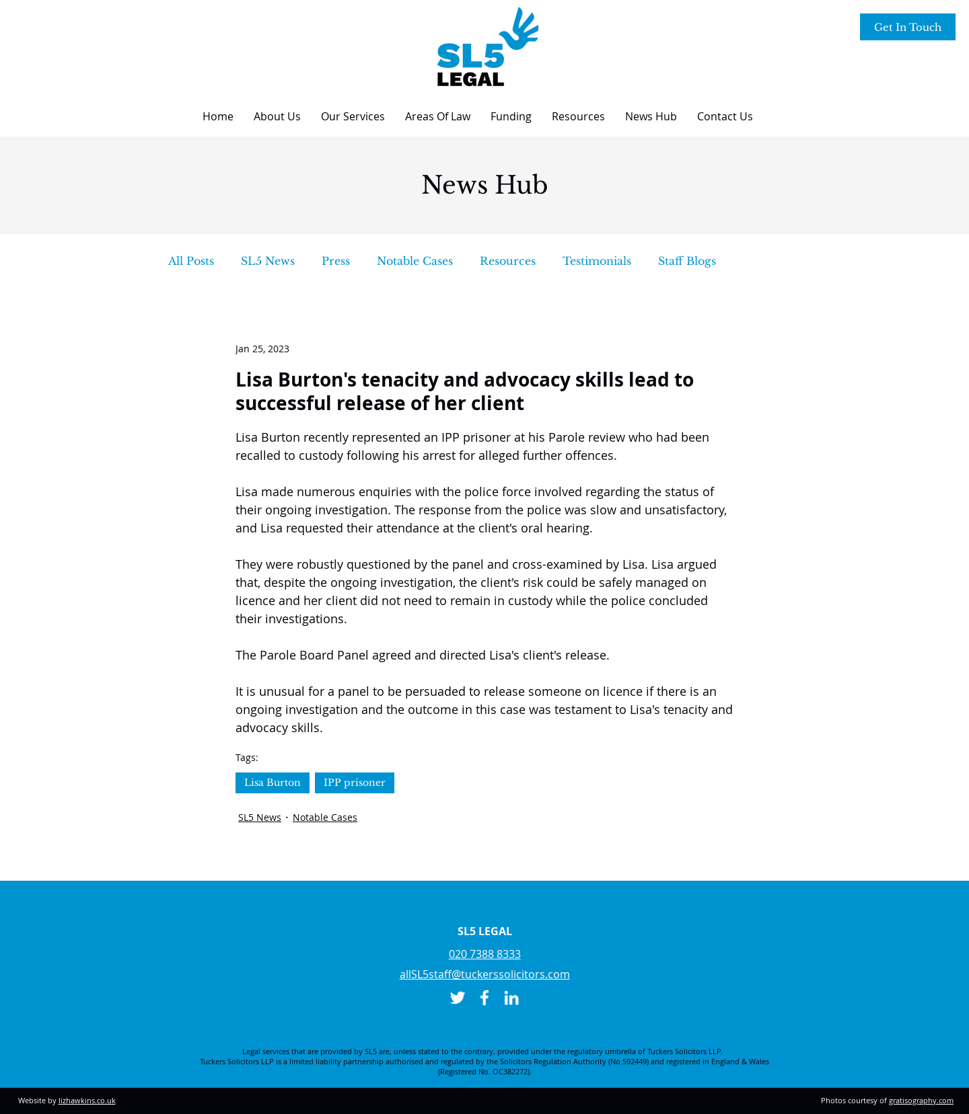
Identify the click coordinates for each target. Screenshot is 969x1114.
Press (336, 261)
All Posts (191, 261)
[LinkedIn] (511, 998)
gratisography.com (921, 1100)
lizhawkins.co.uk (87, 1100)
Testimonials (597, 261)
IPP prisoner (355, 783)
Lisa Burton (272, 783)
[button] (277, 116)
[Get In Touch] (908, 26)
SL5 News (268, 261)
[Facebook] (484, 998)
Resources (508, 261)
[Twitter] (457, 998)
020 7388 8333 (485, 954)
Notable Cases (415, 261)
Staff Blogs (687, 261)
